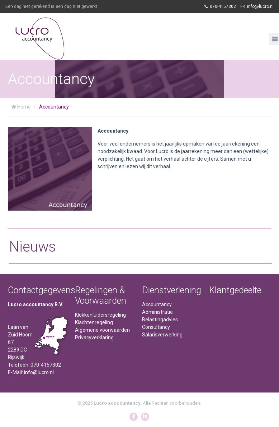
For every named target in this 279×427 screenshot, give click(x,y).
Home (24, 107)
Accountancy (54, 107)
